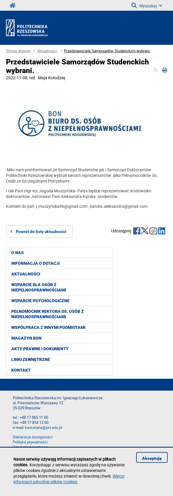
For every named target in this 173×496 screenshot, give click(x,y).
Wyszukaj (146, 5)
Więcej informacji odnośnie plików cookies (68, 478)
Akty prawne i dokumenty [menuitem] (40, 348)
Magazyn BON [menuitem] (26, 338)
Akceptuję (152, 458)
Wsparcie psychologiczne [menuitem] (40, 300)
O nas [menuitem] (17, 252)
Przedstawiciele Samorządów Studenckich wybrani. (107, 50)
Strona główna (18, 50)
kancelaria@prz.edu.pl (43, 427)
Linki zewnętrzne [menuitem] (30, 359)
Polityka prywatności (30, 442)
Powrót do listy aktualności (41, 231)
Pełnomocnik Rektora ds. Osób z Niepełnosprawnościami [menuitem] (47, 314)
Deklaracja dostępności (33, 437)
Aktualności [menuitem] (25, 274)
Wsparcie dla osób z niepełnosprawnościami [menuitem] (38, 287)
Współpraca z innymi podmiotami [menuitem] (48, 327)
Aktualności (47, 50)
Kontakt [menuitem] (21, 370)
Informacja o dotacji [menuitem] (35, 263)
